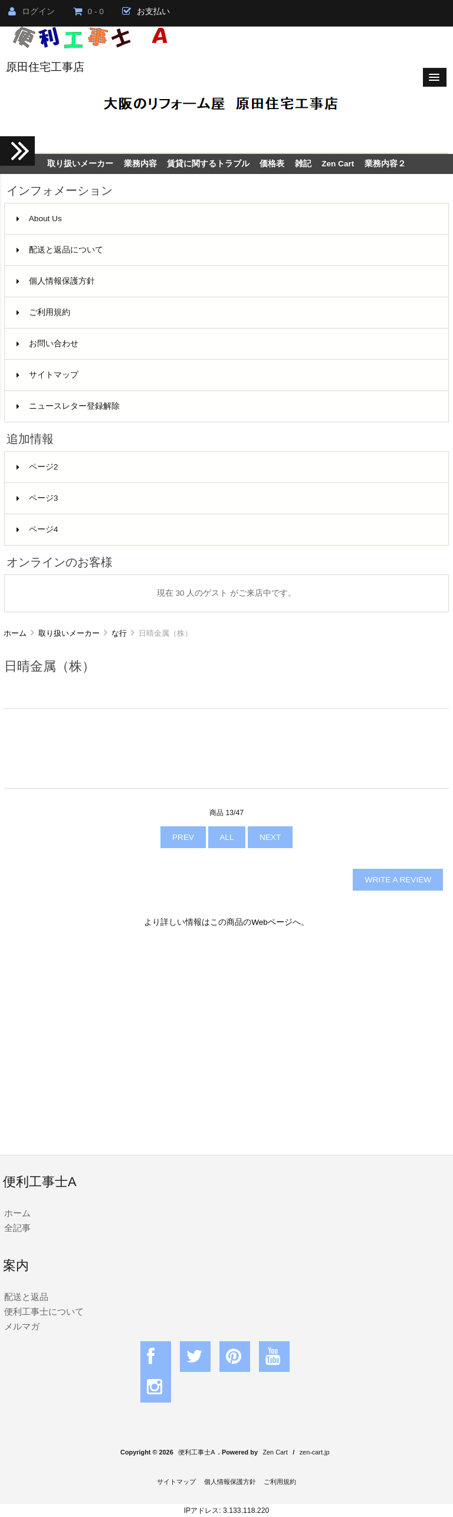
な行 (119, 633)
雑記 (303, 163)
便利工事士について (44, 1311)
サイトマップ (47, 374)
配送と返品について (60, 249)
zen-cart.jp (315, 1452)
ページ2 (37, 466)
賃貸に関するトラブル (208, 163)
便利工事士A (196, 1452)
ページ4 (37, 529)
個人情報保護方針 (56, 281)
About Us (39, 218)
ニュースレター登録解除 (68, 406)
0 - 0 (88, 11)
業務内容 (140, 163)
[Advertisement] (226, 1039)
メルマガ (22, 1326)
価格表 (272, 163)
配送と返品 (26, 1297)
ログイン (31, 11)
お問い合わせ (47, 343)
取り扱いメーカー (69, 633)
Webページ (272, 922)
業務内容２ (385, 163)
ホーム (15, 633)
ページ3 (37, 498)
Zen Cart (337, 163)
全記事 (17, 1228)
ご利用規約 (43, 312)
